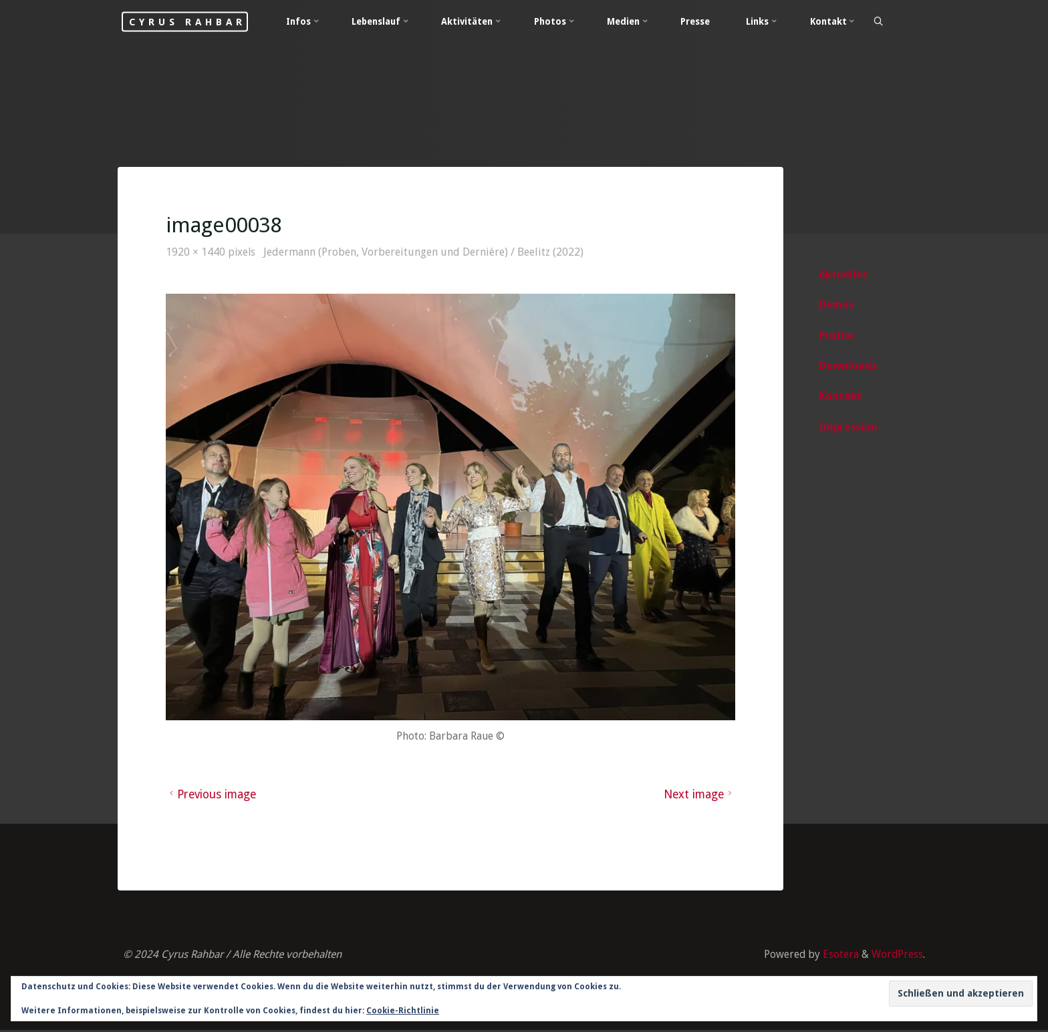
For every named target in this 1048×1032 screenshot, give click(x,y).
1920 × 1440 (197, 252)
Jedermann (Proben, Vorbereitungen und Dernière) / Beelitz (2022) (425, 252)
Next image (698, 795)
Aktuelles (842, 274)
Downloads (847, 366)
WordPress (897, 956)
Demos (836, 305)
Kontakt (840, 397)
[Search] (889, 22)
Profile (835, 336)
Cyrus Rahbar (194, 21)
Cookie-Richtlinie (402, 1010)
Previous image (212, 795)
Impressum (847, 427)
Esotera (838, 956)
